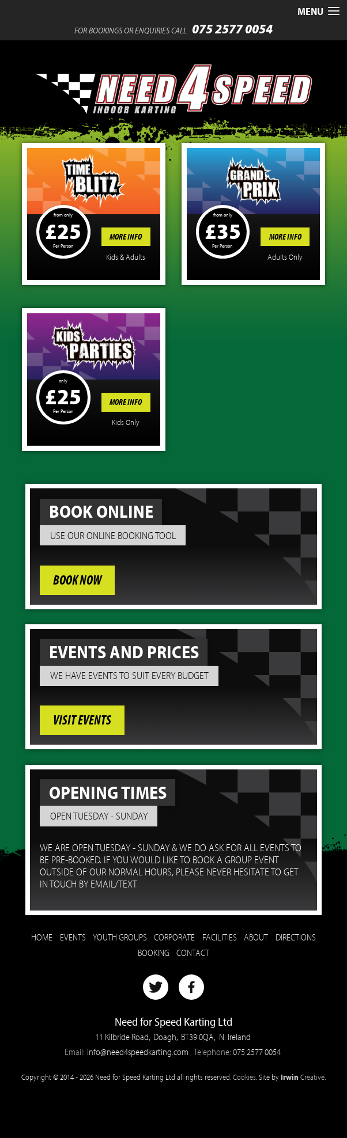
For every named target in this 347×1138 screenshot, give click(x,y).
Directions (296, 937)
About (256, 937)
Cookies (244, 1077)
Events (73, 937)
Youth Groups (120, 937)
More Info (126, 237)
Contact (192, 952)
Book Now (77, 580)
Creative (303, 1077)
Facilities (219, 937)
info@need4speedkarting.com (137, 1051)
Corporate (174, 937)
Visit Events (82, 720)
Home (41, 937)
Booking (153, 952)
